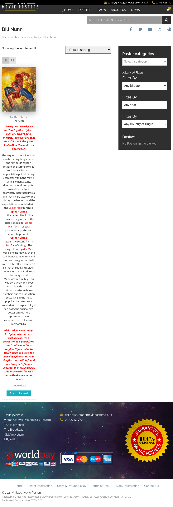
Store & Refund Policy (71, 486)
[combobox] (124, 20)
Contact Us (151, 486)
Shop (16, 37)
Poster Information (40, 486)
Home (6, 37)
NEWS (135, 10)
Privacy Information (126, 486)
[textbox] (145, 61)
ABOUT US (118, 10)
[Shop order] (88, 50)
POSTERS (84, 10)
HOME (68, 10)
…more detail (18, 385)
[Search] (166, 20)
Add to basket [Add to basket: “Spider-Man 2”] (19, 393)
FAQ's (102, 10)
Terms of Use (100, 486)
